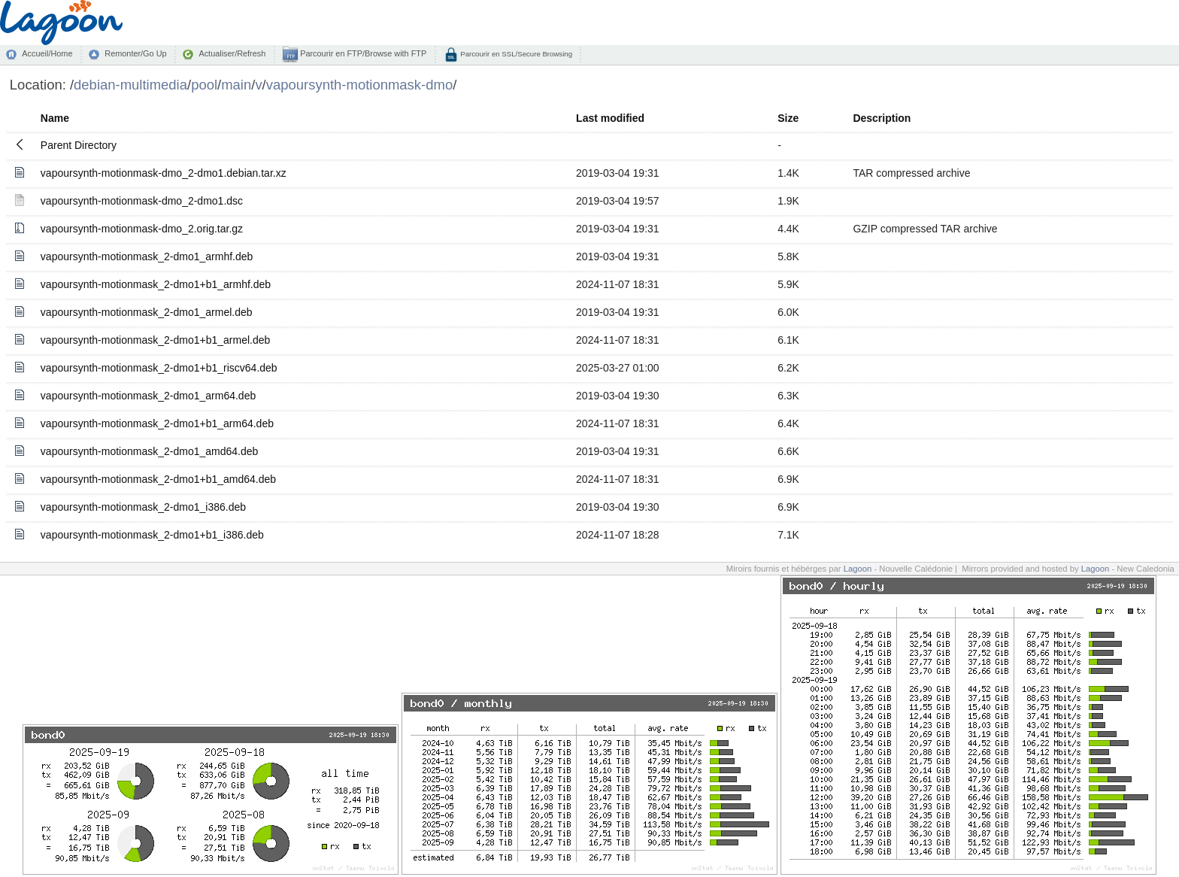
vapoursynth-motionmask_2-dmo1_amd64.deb (150, 451)
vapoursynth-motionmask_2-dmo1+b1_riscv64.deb (159, 368)
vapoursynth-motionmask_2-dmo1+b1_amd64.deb (158, 479)
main (236, 85)
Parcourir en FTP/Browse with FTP (362, 53)
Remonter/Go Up (135, 53)
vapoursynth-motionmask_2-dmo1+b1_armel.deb (155, 340)
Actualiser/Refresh (232, 53)
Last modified (610, 118)
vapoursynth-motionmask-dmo (359, 85)
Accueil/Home (47, 53)
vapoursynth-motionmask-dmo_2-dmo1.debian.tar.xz (163, 173)
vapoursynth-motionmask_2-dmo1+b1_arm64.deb (157, 423)
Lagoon (858, 568)
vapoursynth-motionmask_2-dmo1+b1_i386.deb (152, 535)
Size (788, 118)
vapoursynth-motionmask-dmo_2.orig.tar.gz (142, 229)
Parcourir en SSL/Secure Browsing (515, 54)
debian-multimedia (130, 85)
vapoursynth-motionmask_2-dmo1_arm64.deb (148, 396)
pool (204, 85)
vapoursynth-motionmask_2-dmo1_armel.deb (147, 312)
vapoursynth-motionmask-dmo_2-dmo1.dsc (142, 201)
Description (882, 118)
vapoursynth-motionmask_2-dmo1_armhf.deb (147, 256)
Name (55, 118)
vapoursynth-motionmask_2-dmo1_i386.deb (143, 507)
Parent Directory (79, 145)
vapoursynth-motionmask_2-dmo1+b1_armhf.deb (156, 284)
